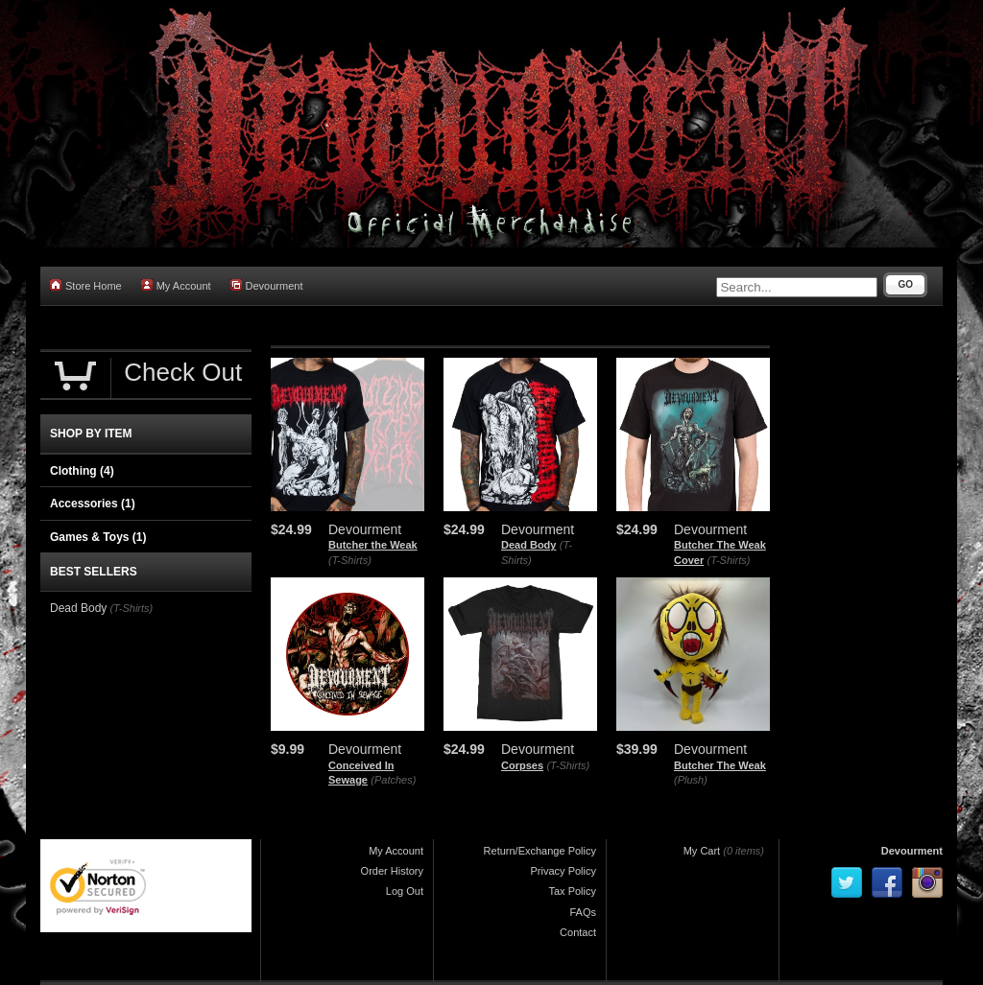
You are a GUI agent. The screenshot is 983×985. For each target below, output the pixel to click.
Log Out (404, 891)
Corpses (522, 765)
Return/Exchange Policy (540, 850)
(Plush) (690, 780)
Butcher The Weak (720, 765)
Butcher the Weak (373, 545)
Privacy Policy (563, 871)
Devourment (266, 285)
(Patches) (393, 780)
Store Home (86, 285)
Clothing (82, 471)
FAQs (582, 912)
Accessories (92, 503)
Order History (392, 871)
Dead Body (528, 545)
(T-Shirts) (350, 560)
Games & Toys (98, 537)
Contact (578, 932)
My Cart (702, 850)
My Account (176, 285)
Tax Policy (572, 891)
